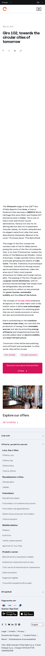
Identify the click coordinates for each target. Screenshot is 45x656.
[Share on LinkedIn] (15, 50)
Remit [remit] (4, 639)
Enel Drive (6, 535)
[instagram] (16, 624)
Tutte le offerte (9, 471)
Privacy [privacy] (21, 631)
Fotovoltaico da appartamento (15, 509)
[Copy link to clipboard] (21, 50)
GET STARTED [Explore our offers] (10, 422)
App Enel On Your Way (12, 546)
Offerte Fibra (8, 466)
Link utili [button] (5, 436)
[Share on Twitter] (9, 50)
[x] (6, 624)
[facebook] (2, 624)
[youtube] (9, 624)
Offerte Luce (8, 455)
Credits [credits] (12, 631)
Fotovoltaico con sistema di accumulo (19, 503)
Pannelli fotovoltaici (10, 498)
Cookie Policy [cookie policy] (30, 635)
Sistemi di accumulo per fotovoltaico (18, 514)
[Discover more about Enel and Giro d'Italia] (22, 373)
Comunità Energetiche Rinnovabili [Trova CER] (16, 583)
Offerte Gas (7, 460)
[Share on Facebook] (3, 50)
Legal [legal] (3, 631)
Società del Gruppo (10, 635)
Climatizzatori (8, 482)
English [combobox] (35, 624)
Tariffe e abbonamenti (12, 540)
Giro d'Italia (10, 355)
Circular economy (29, 355)
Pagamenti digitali (10, 578)
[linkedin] (12, 624)
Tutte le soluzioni (9, 519)
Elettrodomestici (9, 572)
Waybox (6, 530)
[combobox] (37, 624)
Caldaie (5, 487)
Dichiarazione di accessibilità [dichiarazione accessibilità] (22, 639)
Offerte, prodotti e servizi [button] (14, 444)
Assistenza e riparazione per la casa (18, 562)
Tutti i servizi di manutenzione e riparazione (21, 567)
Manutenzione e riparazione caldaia (17, 557)
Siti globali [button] (6, 592)
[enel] (5, 9)
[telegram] (19, 624)
